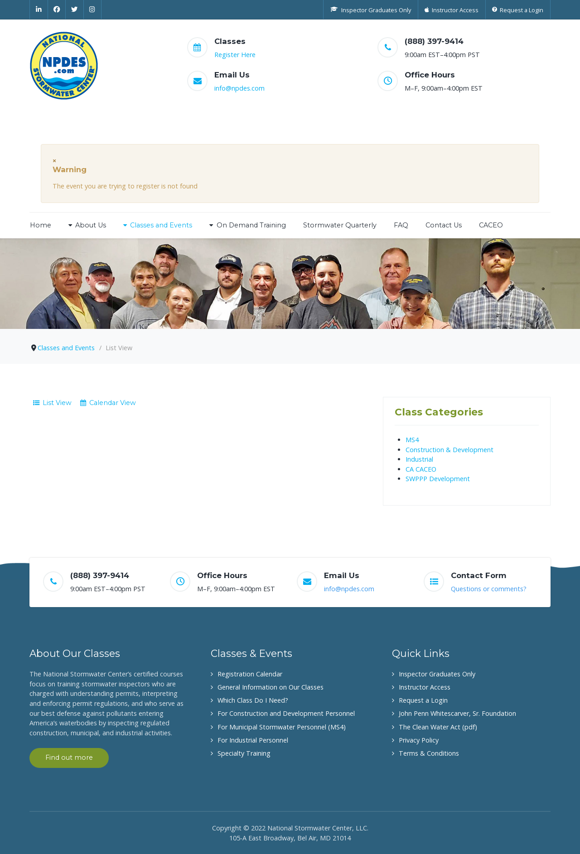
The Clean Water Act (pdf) (438, 727)
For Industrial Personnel (253, 740)
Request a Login (423, 700)
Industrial (419, 459)
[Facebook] (57, 9)
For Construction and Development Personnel (286, 713)
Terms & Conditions (429, 753)
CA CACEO (421, 469)
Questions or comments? (489, 588)
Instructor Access (424, 687)
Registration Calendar (250, 674)
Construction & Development (449, 449)
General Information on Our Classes (271, 687)
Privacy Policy (419, 740)
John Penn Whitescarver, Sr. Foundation (457, 713)
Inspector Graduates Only (437, 674)
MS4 (412, 439)
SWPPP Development (438, 478)
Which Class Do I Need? (253, 700)
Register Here (235, 54)
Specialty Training (244, 753)
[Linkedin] (38, 9)
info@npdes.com (239, 88)
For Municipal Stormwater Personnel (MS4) (282, 727)
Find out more (69, 757)
